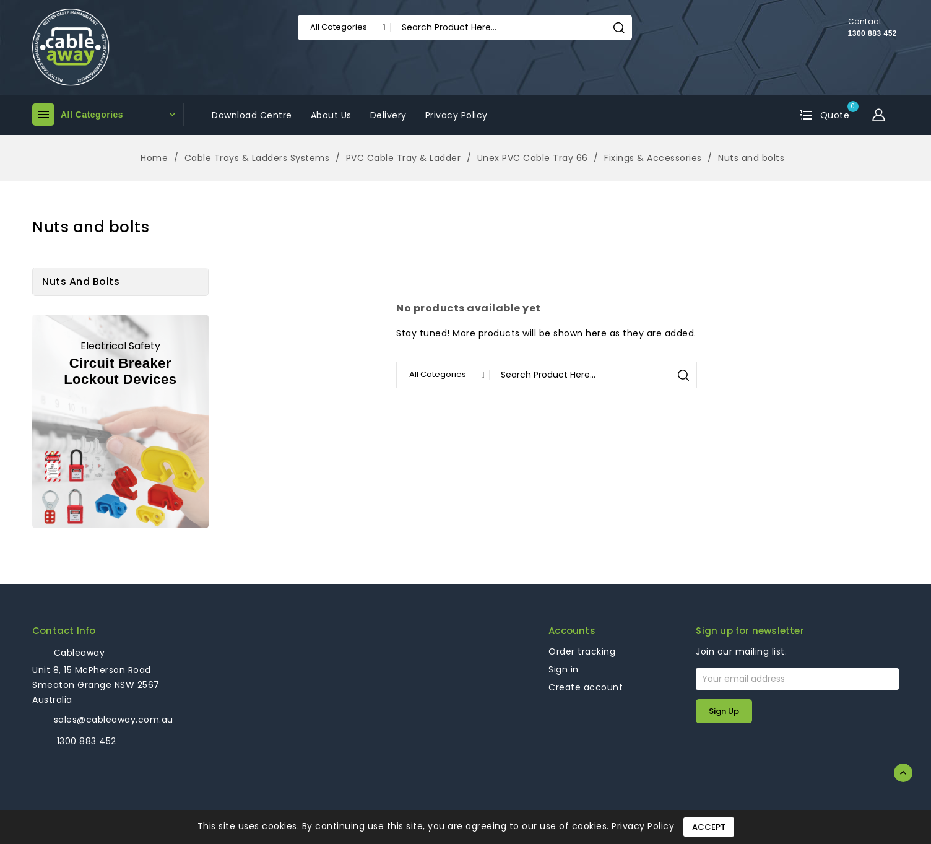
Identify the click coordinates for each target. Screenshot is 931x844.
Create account (585, 687)
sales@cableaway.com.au (113, 719)
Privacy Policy (643, 826)
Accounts (571, 630)
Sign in (563, 669)
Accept (708, 827)
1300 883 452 (872, 33)
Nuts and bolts (80, 281)
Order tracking (581, 651)
